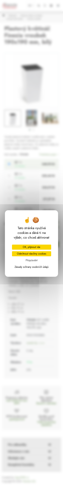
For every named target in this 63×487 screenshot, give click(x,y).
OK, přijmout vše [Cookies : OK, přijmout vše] (31, 247)
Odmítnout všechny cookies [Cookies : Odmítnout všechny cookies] (31, 253)
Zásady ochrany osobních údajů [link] (31, 267)
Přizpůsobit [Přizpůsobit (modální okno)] (31, 260)
